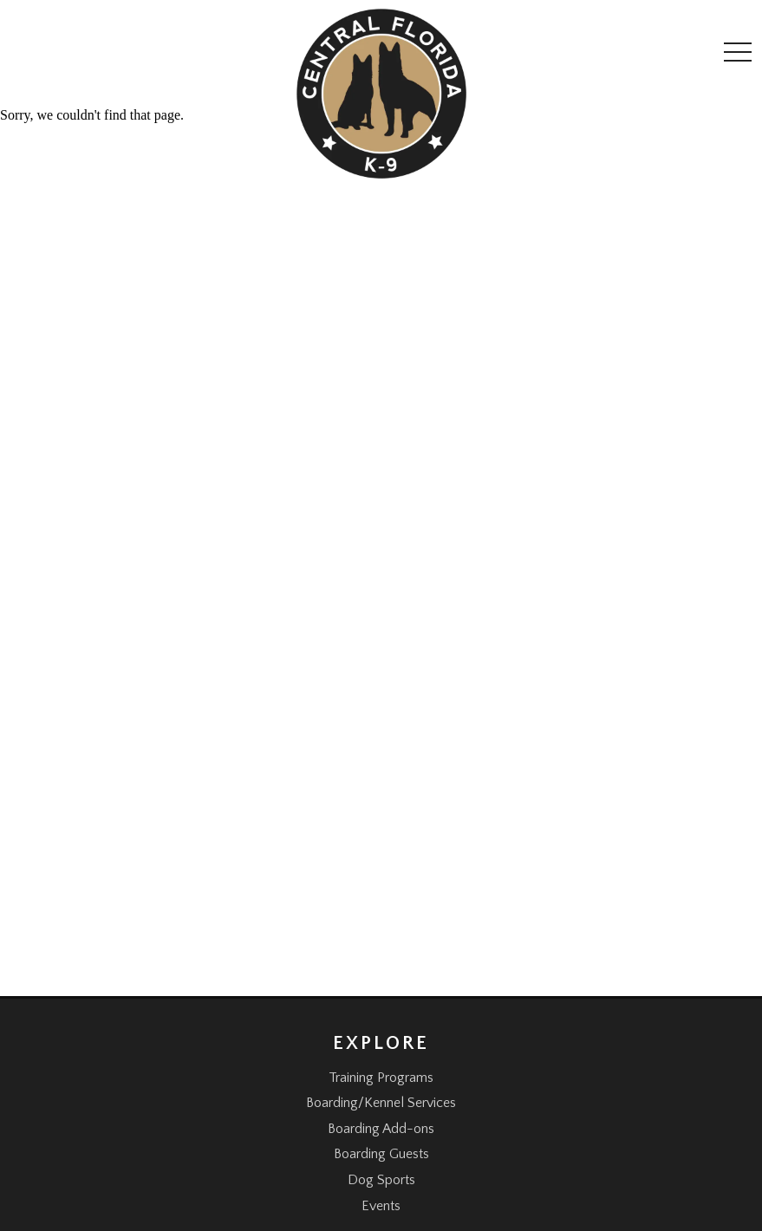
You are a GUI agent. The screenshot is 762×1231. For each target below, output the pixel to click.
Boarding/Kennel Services (381, 1103)
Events (381, 1206)
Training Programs (381, 1077)
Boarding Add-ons (381, 1129)
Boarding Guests (381, 1154)
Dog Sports (381, 1180)
